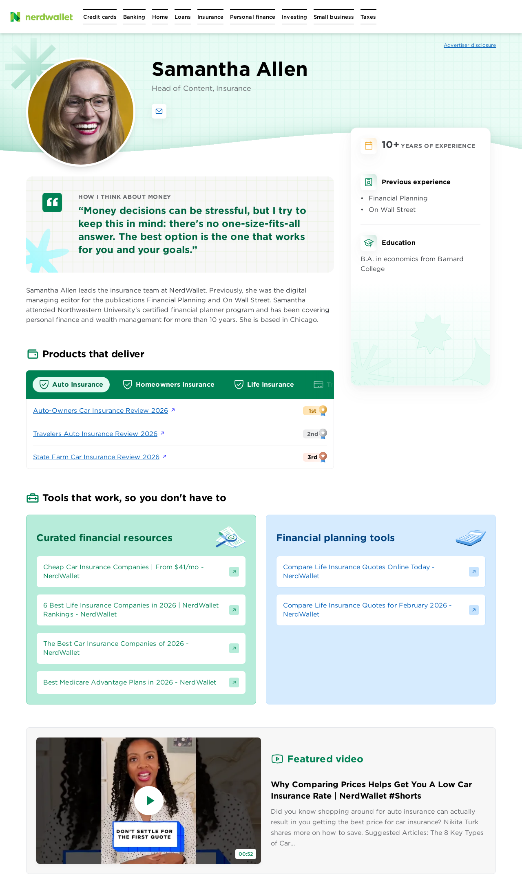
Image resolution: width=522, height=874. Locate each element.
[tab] (71, 384)
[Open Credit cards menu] (100, 16)
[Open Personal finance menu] (252, 16)
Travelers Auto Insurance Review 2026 (99, 434)
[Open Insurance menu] (210, 16)
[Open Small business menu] (334, 16)
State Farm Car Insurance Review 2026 (100, 457)
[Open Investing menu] (294, 16)
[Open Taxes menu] (368, 16)
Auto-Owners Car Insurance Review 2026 (104, 410)
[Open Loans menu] (183, 16)
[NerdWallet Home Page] (41, 17)
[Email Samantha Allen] (159, 111)
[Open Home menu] (160, 16)
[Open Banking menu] (134, 16)
